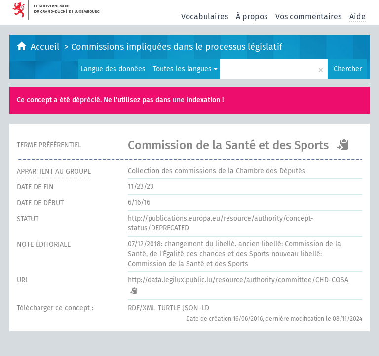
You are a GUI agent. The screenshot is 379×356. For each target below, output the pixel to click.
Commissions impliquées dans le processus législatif (176, 47)
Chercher (348, 69)
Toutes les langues (185, 69)
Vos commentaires (308, 16)
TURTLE (169, 308)
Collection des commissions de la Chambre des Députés (216, 171)
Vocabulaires (204, 16)
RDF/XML (141, 308)
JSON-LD (196, 308)
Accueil (46, 47)
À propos (251, 16)
